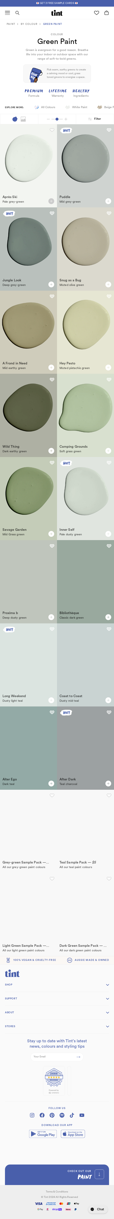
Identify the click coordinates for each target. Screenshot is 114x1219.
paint (11, 24)
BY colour (29, 24)
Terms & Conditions (57, 1192)
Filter (94, 119)
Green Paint (52, 24)
